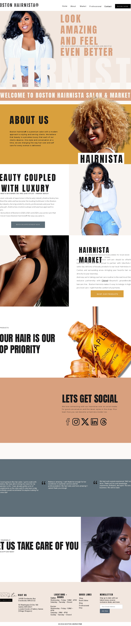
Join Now (105, 611)
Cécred (105, 280)
